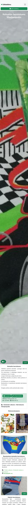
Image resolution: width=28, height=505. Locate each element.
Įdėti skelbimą (13, 8)
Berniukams (5, 471)
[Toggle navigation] (25, 4)
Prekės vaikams (8, 470)
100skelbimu (6, 4)
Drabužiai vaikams (18, 470)
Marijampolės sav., (8, 473)
